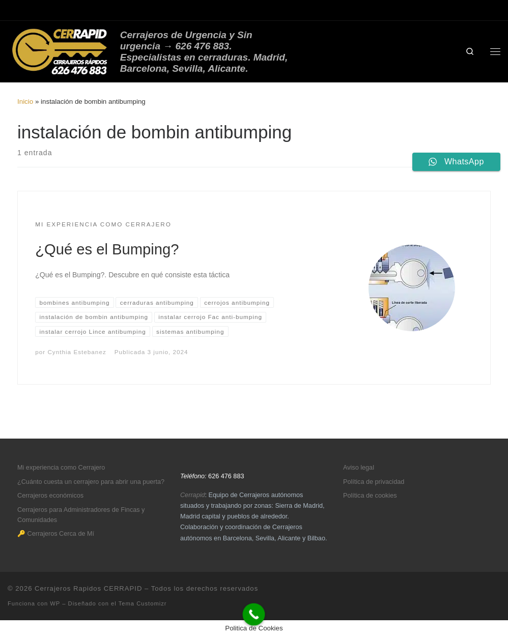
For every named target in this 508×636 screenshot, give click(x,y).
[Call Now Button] (254, 614)
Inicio (25, 101)
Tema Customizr (143, 603)
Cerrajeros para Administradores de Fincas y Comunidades (81, 515)
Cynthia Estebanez (76, 352)
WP (55, 603)
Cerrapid (192, 495)
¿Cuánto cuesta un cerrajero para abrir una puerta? (90, 481)
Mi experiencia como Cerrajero (61, 467)
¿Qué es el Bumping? (107, 249)
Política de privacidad (373, 481)
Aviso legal (358, 467)
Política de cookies (370, 495)
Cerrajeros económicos (50, 495)
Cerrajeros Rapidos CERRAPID (88, 588)
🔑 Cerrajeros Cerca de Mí (55, 533)
